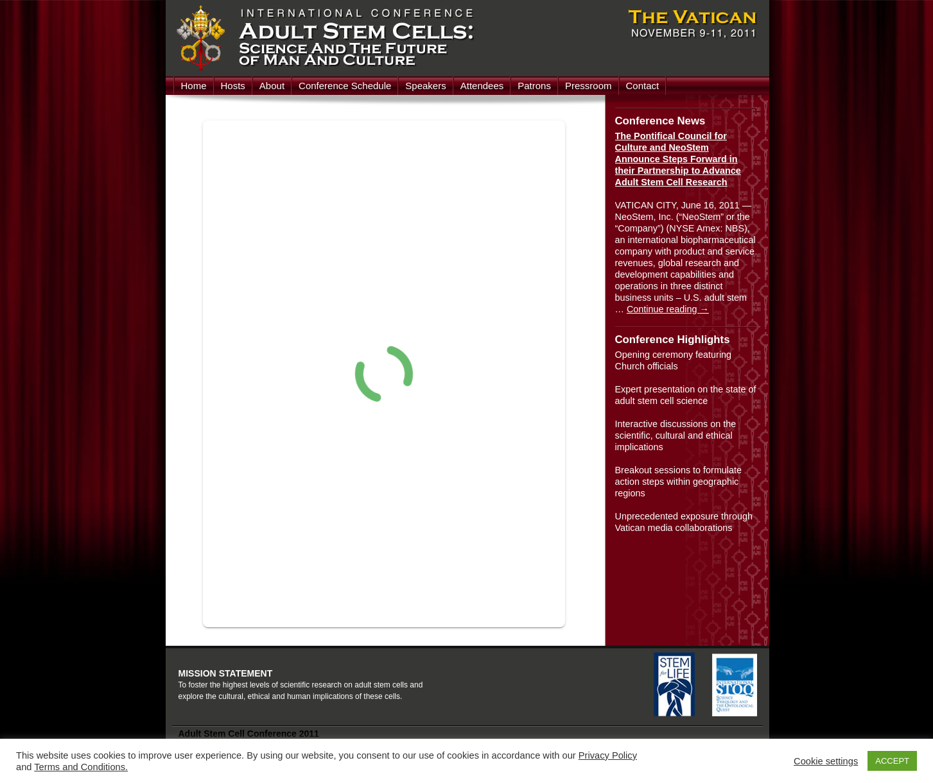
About (271, 85)
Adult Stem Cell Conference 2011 (249, 733)
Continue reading (668, 309)
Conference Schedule (345, 85)
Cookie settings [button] (826, 761)
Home (194, 85)
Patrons (534, 85)
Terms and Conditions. (81, 767)
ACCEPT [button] (892, 761)
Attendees (482, 85)
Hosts (233, 85)
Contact (642, 85)
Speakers (425, 85)
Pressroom (588, 85)
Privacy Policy (608, 755)
